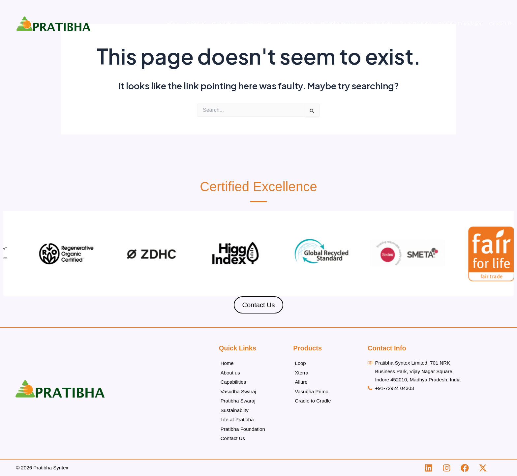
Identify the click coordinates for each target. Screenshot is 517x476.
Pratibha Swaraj (338, 23)
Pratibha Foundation (460, 23)
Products (258, 23)
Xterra (301, 372)
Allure (301, 382)
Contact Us (501, 23)
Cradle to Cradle (313, 400)
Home (172, 23)
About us (195, 23)
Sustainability (376, 23)
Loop (300, 363)
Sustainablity (235, 410)
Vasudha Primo (311, 391)
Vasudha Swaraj (296, 23)
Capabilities (225, 23)
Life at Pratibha (415, 23)
